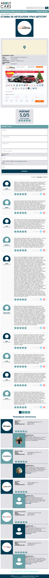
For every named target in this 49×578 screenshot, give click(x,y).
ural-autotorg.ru (14, 64)
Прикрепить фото (5, 154)
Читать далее (18, 471)
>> (28, 412)
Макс (7, 226)
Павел (6, 188)
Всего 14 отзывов (24, 118)
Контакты (24, 11)
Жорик (6, 341)
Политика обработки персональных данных (24, 576)
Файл (5, 155)
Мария (6, 263)
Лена (7, 380)
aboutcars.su (17, 575)
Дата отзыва (39, 177)
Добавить (24, 171)
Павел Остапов (6, 313)
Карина (6, 207)
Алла (7, 361)
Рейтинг (3, 163)
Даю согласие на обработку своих (14, 161)
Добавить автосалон (16, 11)
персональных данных (22, 161)
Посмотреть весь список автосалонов (24, 570)
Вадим (6, 398)
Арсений (7, 245)
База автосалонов (5, 11)
